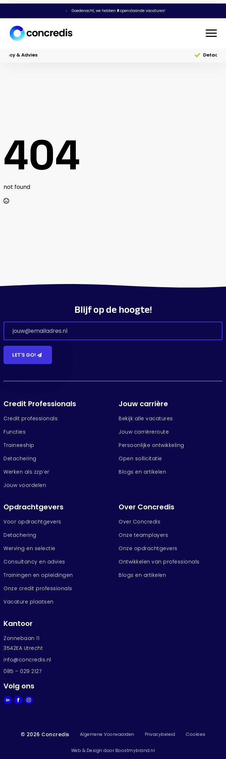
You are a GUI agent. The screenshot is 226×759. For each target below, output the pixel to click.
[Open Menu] (211, 33)
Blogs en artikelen (142, 471)
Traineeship (19, 445)
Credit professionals (31, 418)
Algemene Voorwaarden (107, 734)
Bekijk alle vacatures (146, 418)
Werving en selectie (29, 548)
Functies (15, 431)
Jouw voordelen (25, 485)
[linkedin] (8, 700)
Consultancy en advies (34, 561)
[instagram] (29, 700)
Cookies (196, 734)
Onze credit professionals (38, 588)
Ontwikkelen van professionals (159, 561)
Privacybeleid (160, 734)
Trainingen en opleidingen (38, 575)
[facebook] (18, 700)
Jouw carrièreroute (144, 431)
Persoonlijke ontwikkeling (151, 445)
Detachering (20, 458)
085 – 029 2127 (22, 671)
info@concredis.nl (27, 659)
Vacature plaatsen (29, 601)
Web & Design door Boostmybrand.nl (113, 750)
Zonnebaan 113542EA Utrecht (23, 643)
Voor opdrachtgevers (32, 521)
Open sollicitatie (140, 458)
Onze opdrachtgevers (148, 548)
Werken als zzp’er (26, 471)
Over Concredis (139, 521)
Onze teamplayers (143, 535)
